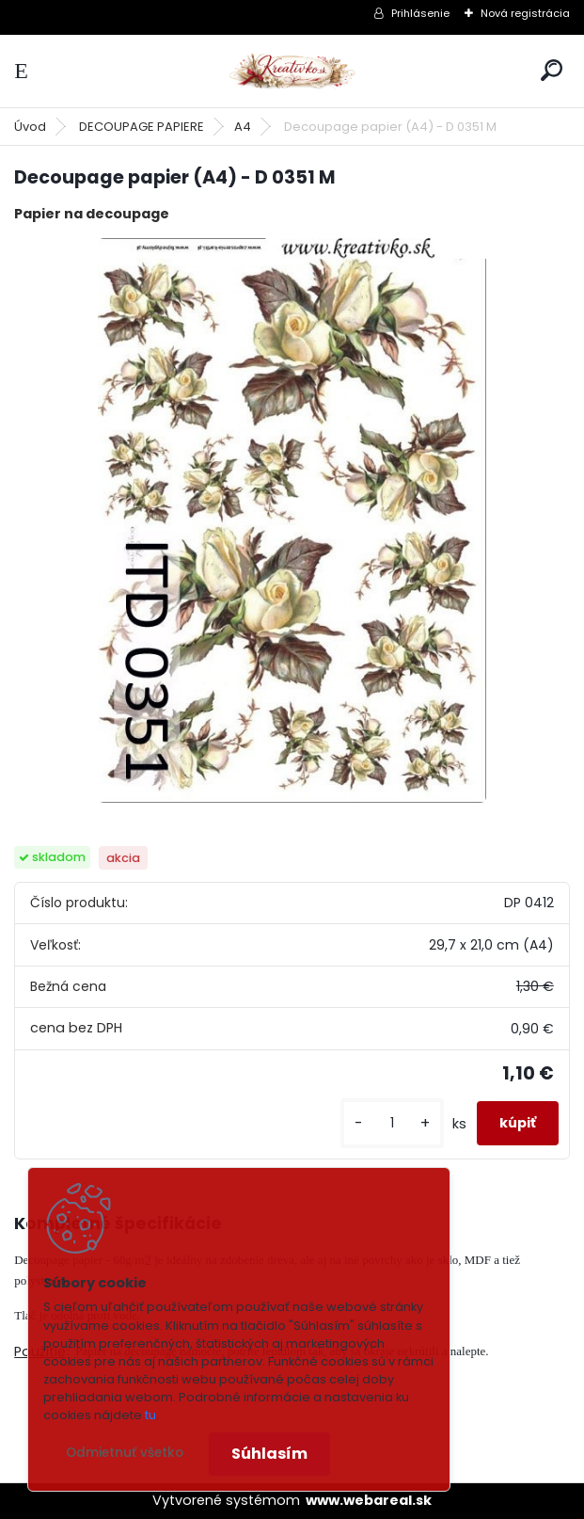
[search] (551, 70)
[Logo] (292, 71)
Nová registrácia (525, 13)
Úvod (30, 127)
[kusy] (392, 1123)
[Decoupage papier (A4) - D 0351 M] (291, 520)
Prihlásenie (420, 13)
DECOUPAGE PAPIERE (141, 127)
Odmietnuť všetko (124, 1453)
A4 (242, 127)
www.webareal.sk (369, 1500)
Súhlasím (269, 1453)
